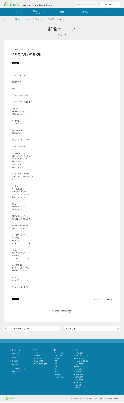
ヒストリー (37, 360)
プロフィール (15, 13)
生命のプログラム (81, 367)
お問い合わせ (16, 373)
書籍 (62, 13)
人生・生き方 (59, 354)
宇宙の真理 (79, 354)
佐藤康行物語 (38, 362)
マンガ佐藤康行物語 (40, 365)
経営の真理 (79, 378)
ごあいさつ (37, 354)
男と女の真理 (79, 383)
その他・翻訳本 (60, 378)
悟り (56, 370)
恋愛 (56, 362)
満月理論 (37, 357)
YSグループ (16, 366)
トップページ (16, 351)
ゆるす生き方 (79, 373)
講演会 (85, 13)
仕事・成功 (58, 357)
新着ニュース (16, 355)
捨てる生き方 (79, 370)
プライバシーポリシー (19, 369)
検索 (94, 4)
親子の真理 (79, 381)
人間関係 (58, 360)
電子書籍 (58, 376)
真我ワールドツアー (82, 389)
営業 (56, 373)
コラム (109, 13)
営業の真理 (79, 376)
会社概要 (15, 362)
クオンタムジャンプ (82, 357)
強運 (56, 367)
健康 (56, 365)
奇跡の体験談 (79, 365)
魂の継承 (78, 386)
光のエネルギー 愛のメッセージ (21, 49)
